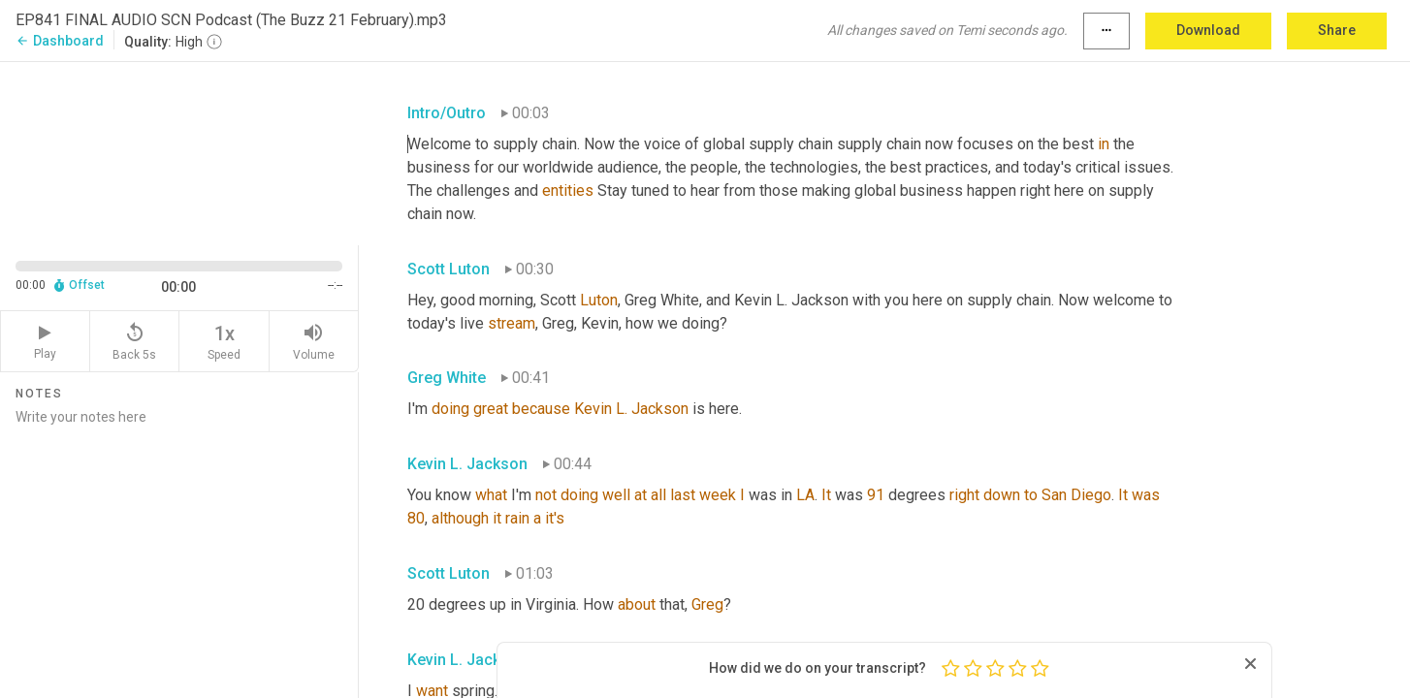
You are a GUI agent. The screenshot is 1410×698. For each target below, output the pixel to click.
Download (1208, 30)
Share (1337, 30)
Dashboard (60, 40)
